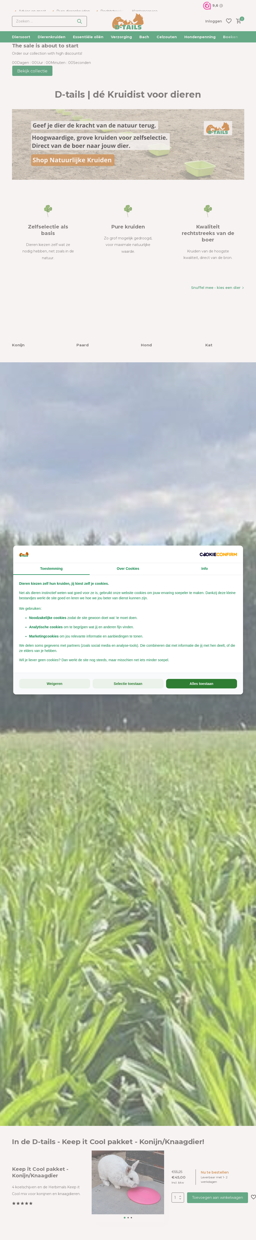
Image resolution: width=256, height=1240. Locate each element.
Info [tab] (204, 569)
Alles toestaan (201, 684)
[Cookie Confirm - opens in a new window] (218, 554)
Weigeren (54, 684)
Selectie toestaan (128, 684)
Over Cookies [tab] (128, 569)
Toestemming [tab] (51, 569)
